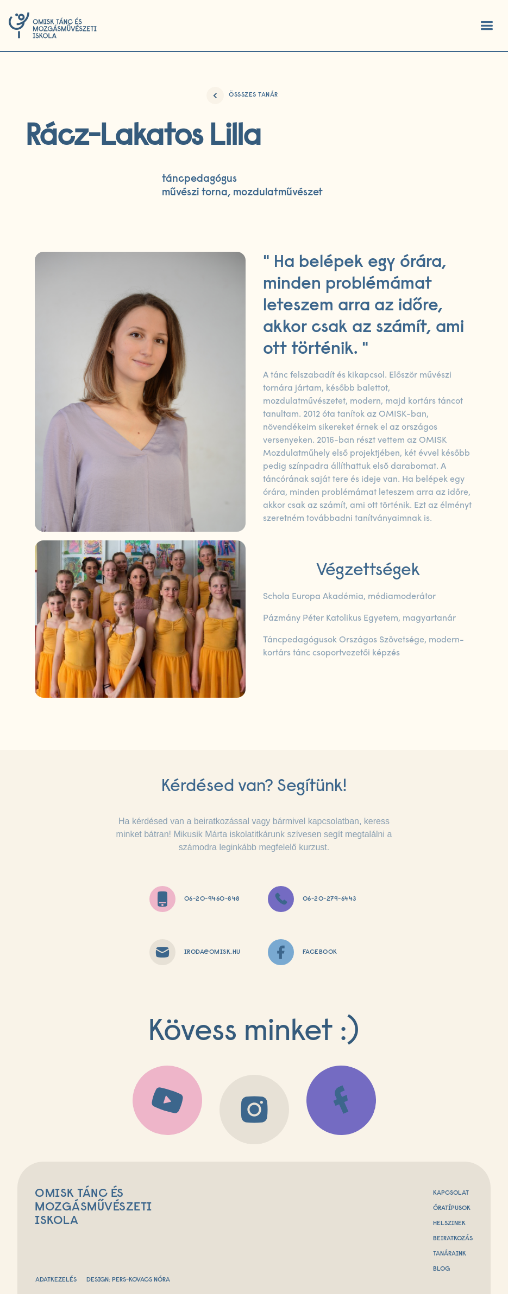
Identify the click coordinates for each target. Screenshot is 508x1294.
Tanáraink (449, 1254)
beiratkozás (453, 1238)
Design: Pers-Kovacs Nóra (128, 1280)
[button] (486, 26)
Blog (441, 1269)
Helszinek (449, 1223)
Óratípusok (452, 1208)
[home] (53, 25)
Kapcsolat (451, 1193)
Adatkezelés (56, 1280)
